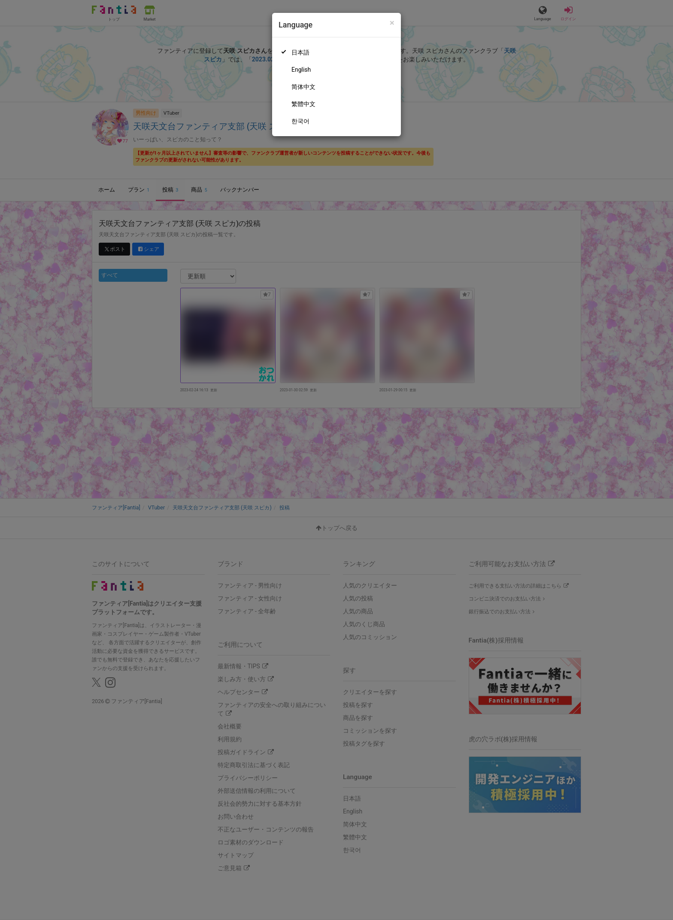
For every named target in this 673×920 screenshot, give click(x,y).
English (301, 69)
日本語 (300, 52)
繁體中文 (303, 104)
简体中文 (303, 86)
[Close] (392, 22)
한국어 (300, 121)
